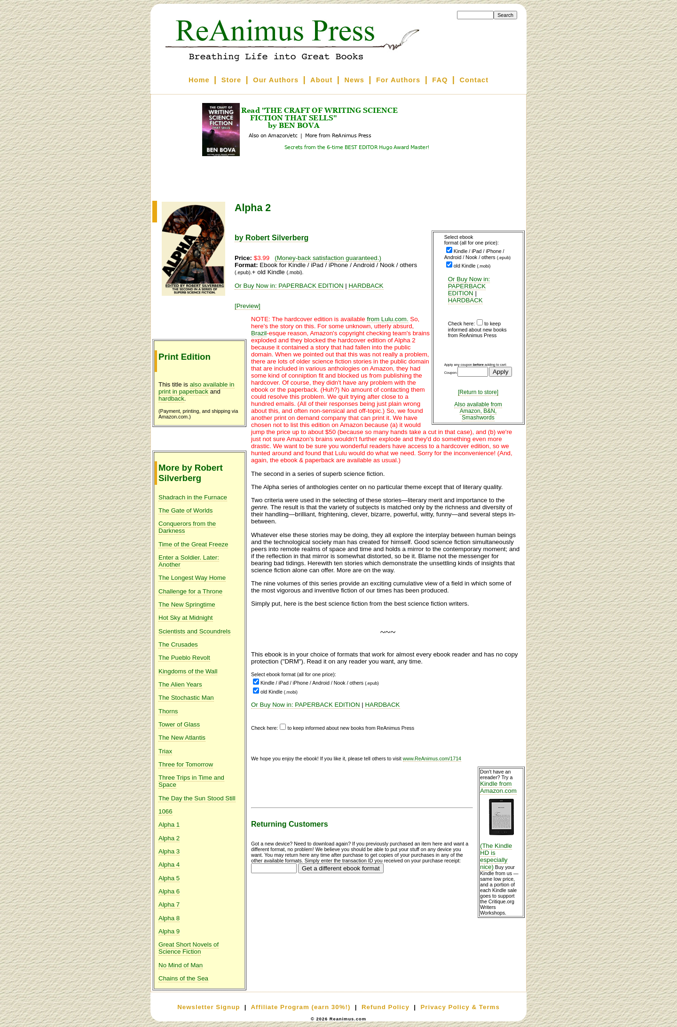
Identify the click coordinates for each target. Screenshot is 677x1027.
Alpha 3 (169, 851)
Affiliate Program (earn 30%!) (300, 1007)
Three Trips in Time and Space (191, 781)
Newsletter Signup (208, 1007)
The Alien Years (180, 684)
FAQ (440, 80)
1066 (165, 811)
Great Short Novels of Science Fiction (188, 948)
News (354, 80)
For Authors (398, 80)
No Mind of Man (180, 965)
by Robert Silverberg (271, 238)
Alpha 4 (169, 864)
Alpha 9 (169, 931)
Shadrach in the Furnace (192, 497)
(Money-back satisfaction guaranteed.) (328, 257)
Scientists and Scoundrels (194, 631)
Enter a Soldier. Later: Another (188, 561)
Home (199, 80)
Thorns (168, 711)
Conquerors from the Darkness (187, 527)
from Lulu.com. (387, 319)
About (321, 80)
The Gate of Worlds (185, 510)
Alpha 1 (169, 824)
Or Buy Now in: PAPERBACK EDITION (469, 286)
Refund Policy (385, 1007)
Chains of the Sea (183, 978)
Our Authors (276, 80)
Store (231, 80)
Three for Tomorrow (185, 764)
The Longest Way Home (192, 577)
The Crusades (178, 644)
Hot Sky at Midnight (185, 617)
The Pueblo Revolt (184, 657)
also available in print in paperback (196, 388)
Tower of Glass (179, 724)
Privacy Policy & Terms (459, 1007)
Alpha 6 (169, 891)
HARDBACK (465, 300)
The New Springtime (186, 604)
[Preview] (247, 305)
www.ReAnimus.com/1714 (432, 758)
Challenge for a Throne (190, 591)
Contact (474, 80)
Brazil (259, 333)
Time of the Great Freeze (193, 544)
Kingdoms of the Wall (187, 671)
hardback (171, 398)
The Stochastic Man (186, 697)
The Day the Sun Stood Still (197, 798)
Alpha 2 (169, 838)
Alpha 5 (169, 878)
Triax (165, 751)
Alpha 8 (169, 918)
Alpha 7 (169, 904)
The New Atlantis (181, 737)
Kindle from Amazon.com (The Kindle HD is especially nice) (501, 825)
